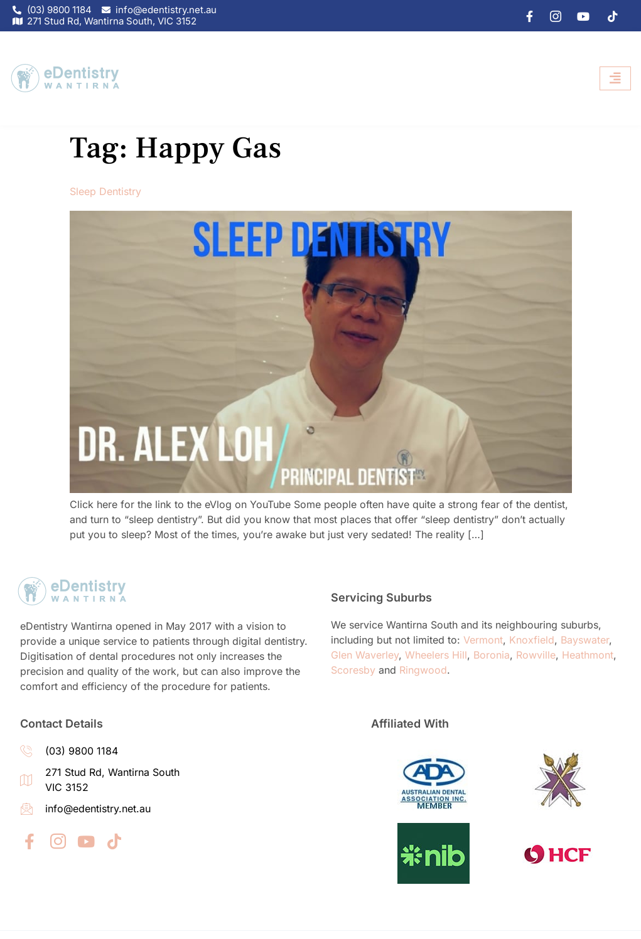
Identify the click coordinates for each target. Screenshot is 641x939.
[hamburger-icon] (615, 78)
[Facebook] (523, 15)
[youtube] (580, 15)
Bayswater (585, 640)
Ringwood (423, 670)
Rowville (536, 655)
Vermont (483, 640)
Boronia (491, 655)
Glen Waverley (365, 655)
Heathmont (587, 655)
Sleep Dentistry (105, 191)
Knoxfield (531, 640)
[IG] (551, 15)
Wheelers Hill (436, 655)
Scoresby (353, 670)
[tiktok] (608, 15)
